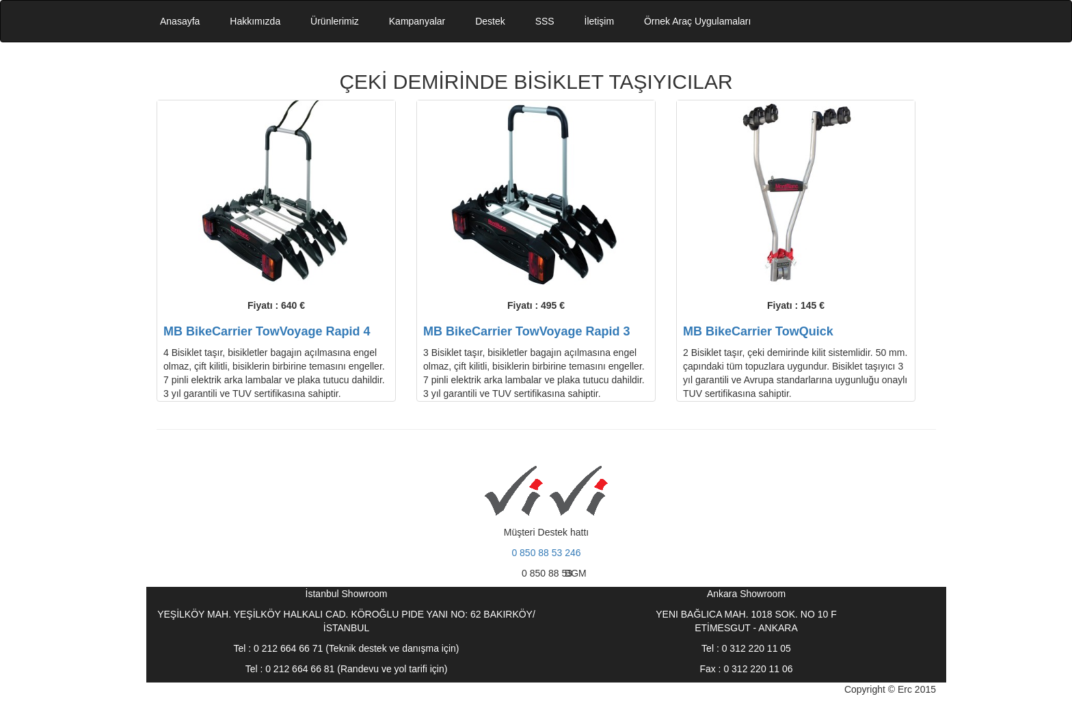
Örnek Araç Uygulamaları (697, 21)
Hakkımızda (255, 21)
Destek (490, 21)
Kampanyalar (417, 21)
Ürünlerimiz (334, 21)
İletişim (600, 21)
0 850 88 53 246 (545, 552)
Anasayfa (180, 21)
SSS (544, 21)
